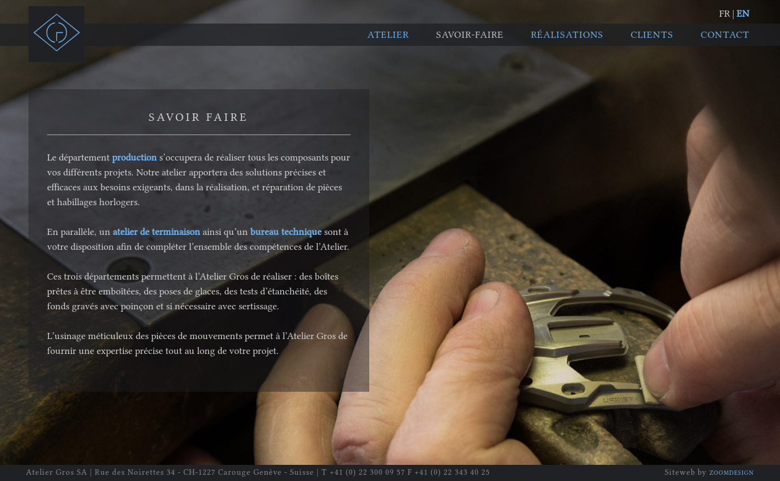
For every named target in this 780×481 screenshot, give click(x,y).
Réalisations (567, 35)
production (134, 157)
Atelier (388, 35)
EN (743, 14)
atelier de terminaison (156, 232)
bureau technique (286, 232)
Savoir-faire (470, 35)
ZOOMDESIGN (731, 473)
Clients (652, 35)
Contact (725, 35)
